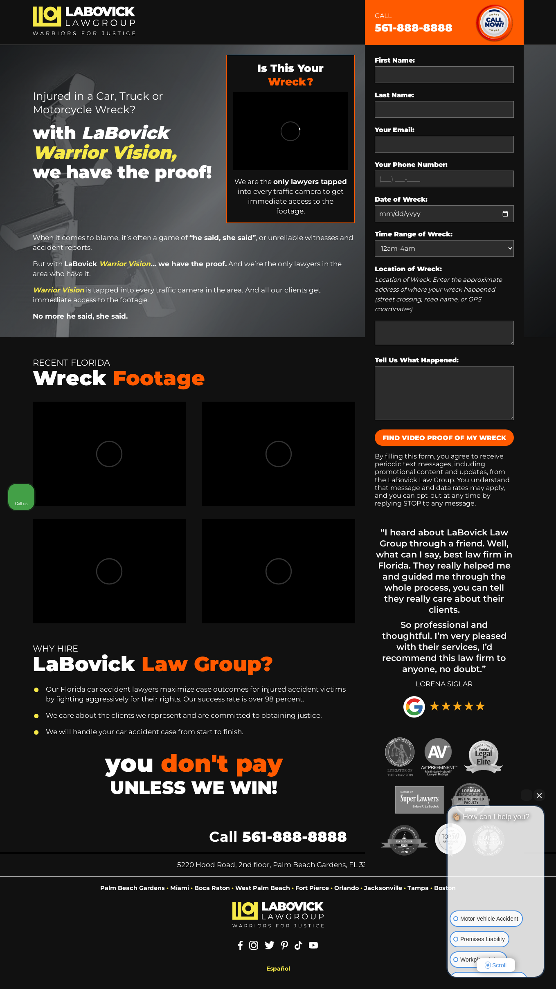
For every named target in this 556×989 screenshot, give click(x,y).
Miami (179, 888)
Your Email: (394, 130)
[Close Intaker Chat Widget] (539, 795)
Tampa (418, 888)
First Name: (395, 60)
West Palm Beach (262, 888)
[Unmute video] (496, 877)
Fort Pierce (312, 888)
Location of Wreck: (408, 269)
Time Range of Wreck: (413, 234)
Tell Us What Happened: (417, 360)
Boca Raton (212, 888)
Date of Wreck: (401, 199)
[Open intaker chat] (460, 980)
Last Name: (394, 95)
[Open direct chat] (526, 795)
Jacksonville (383, 888)
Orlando (346, 888)
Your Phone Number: (411, 165)
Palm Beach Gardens (133, 888)
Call (278, 836)
